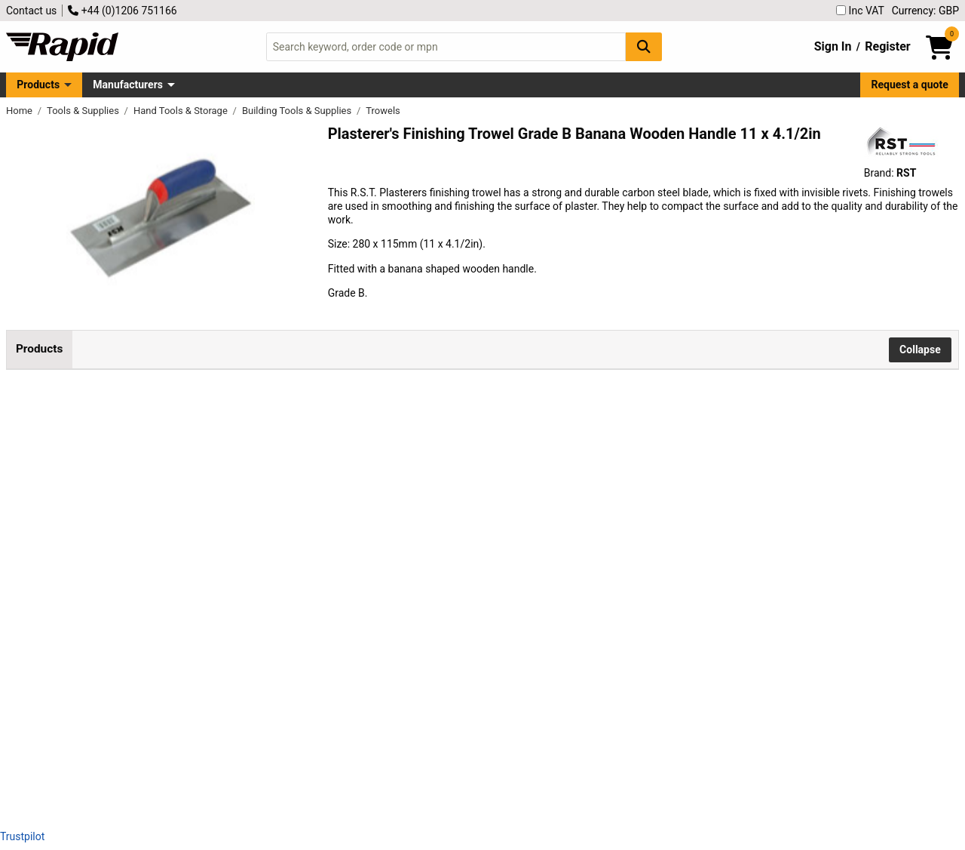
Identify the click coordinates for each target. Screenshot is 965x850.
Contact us (31, 11)
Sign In (833, 46)
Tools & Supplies (84, 110)
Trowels (383, 110)
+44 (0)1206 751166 (122, 11)
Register (887, 46)
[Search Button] (644, 46)
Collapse (920, 349)
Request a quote (910, 85)
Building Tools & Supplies (298, 110)
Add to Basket (632, 453)
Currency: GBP (925, 10)
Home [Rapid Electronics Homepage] (20, 110)
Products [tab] (39, 349)
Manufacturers (128, 85)
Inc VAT (860, 10)
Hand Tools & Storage (181, 110)
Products (38, 85)
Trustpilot (22, 836)
